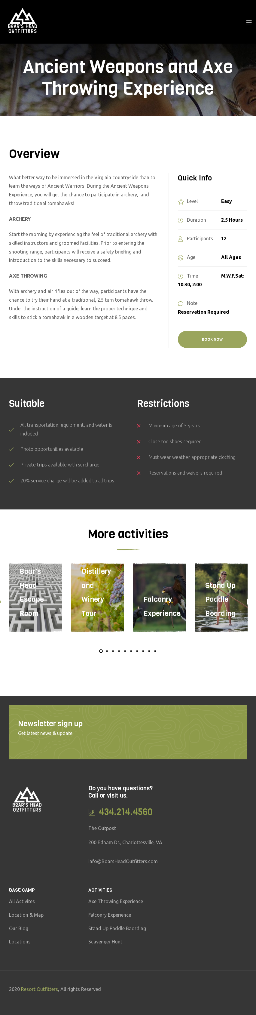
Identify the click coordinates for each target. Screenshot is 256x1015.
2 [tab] (107, 651)
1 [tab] (101, 651)
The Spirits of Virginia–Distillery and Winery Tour (96, 572)
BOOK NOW (212, 339)
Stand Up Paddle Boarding (220, 599)
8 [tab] (143, 651)
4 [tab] (119, 651)
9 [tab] (149, 651)
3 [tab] (113, 651)
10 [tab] (155, 651)
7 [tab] (137, 651)
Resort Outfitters (39, 989)
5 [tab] (125, 651)
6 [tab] (131, 651)
